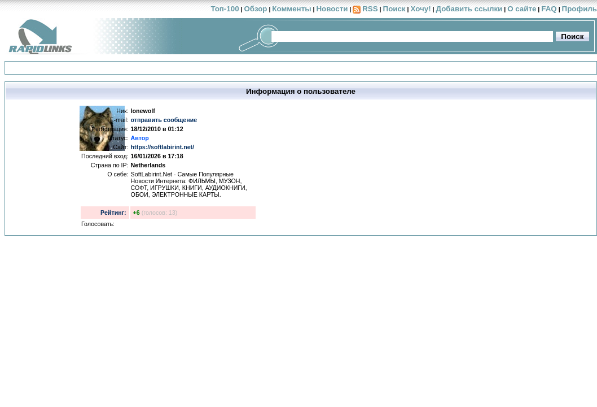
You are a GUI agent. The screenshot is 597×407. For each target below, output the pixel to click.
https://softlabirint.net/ (162, 147)
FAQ (548, 9)
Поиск (394, 9)
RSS (369, 9)
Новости (332, 9)
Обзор (255, 9)
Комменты (291, 9)
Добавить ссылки (469, 9)
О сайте (521, 9)
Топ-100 (224, 9)
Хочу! (420, 9)
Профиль (579, 9)
